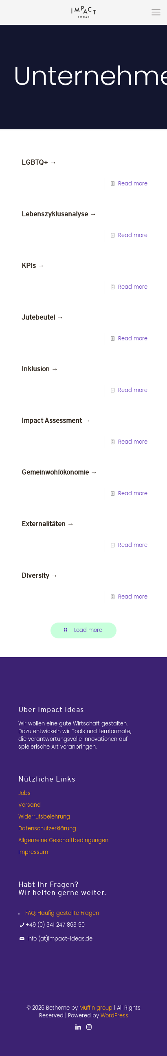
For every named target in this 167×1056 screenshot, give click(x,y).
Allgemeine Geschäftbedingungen (63, 840)
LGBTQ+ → (39, 162)
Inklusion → (40, 369)
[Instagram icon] (89, 1027)
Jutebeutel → (43, 317)
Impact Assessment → (56, 420)
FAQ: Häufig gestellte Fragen (62, 913)
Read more (132, 184)
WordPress (114, 1016)
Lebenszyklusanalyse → (59, 214)
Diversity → (40, 575)
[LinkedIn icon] (78, 1027)
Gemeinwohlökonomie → (59, 472)
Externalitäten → (48, 523)
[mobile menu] (156, 12)
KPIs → (33, 265)
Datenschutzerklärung (47, 829)
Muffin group (95, 1008)
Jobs (24, 793)
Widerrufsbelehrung (44, 817)
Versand (29, 805)
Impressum (33, 852)
